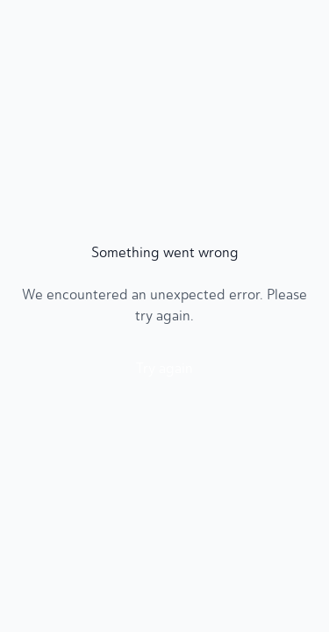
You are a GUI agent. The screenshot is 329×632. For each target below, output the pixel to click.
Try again (164, 368)
